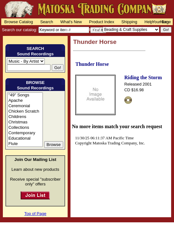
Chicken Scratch (25, 111)
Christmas (25, 122)
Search (46, 21)
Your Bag (160, 21)
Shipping (129, 21)
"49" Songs (25, 95)
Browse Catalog (18, 21)
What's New (71, 21)
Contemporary (25, 133)
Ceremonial (25, 106)
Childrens (25, 117)
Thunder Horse (92, 64)
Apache (25, 100)
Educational (25, 138)
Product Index (101, 21)
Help (148, 21)
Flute (25, 144)
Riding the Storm (143, 77)
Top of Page (35, 213)
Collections (25, 127)
